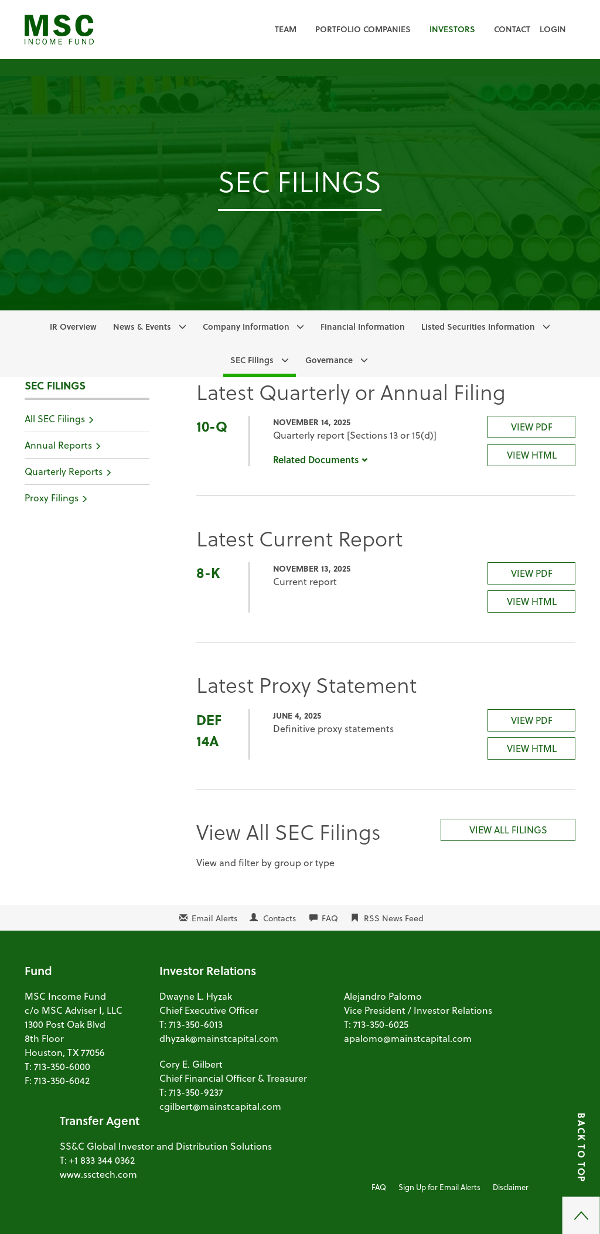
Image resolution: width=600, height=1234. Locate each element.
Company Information (246, 326)
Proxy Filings (52, 497)
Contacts (279, 918)
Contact (512, 29)
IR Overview (73, 326)
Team (285, 29)
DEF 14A (208, 730)
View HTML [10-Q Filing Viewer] (532, 455)
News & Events (142, 326)
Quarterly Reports (64, 471)
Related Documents (321, 459)
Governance (329, 360)
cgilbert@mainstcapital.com (220, 1106)
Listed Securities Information (478, 326)
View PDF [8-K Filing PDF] (532, 573)
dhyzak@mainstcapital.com (218, 1038)
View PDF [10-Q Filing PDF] (532, 426)
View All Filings (508, 829)
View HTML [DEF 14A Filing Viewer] (532, 748)
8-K (208, 572)
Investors (452, 29)
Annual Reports (58, 445)
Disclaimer (511, 1186)
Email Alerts (214, 918)
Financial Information (363, 326)
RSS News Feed (394, 918)
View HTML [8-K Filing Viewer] (532, 601)
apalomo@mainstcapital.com (408, 1038)
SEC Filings (252, 360)
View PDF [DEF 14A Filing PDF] (532, 720)
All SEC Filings (55, 418)
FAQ (330, 918)
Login (553, 29)
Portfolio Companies (363, 29)
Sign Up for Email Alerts (439, 1186)
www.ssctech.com (98, 1174)
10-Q (211, 426)
